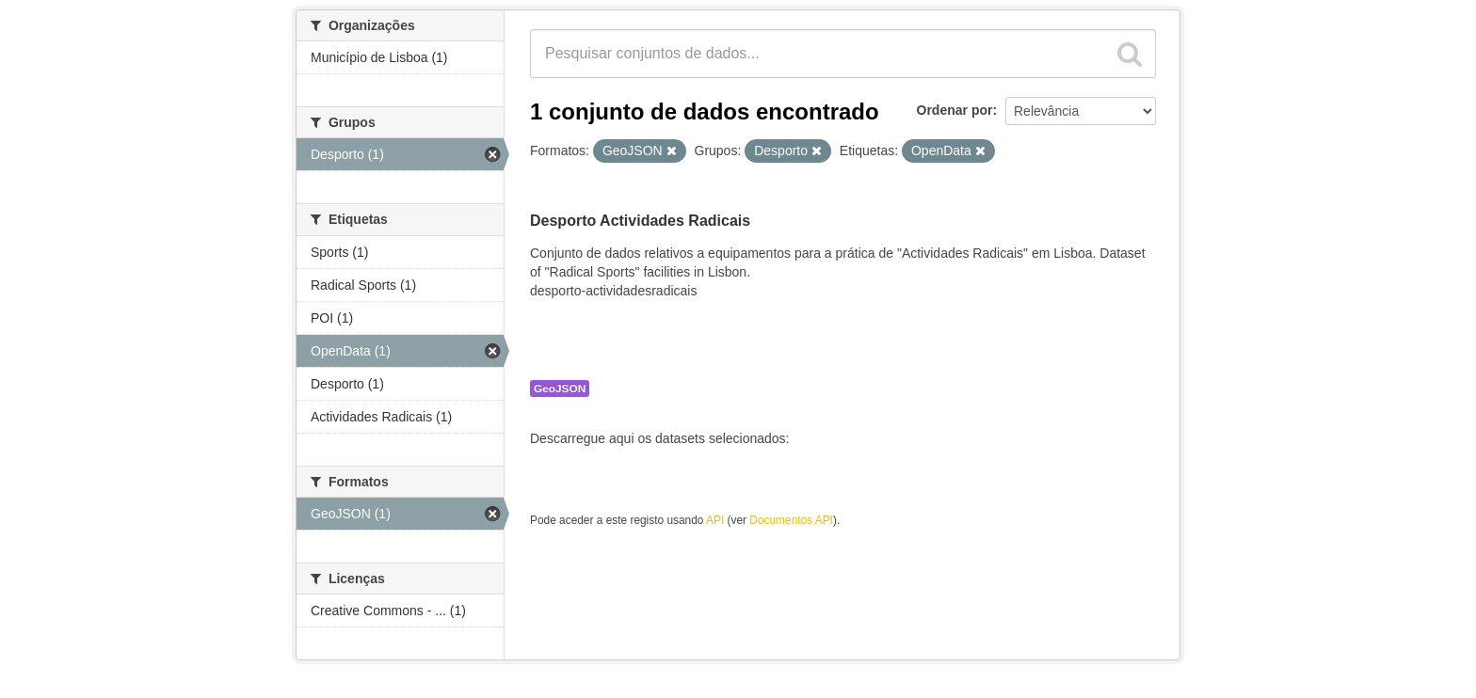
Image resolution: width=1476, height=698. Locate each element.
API (715, 520)
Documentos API (791, 520)
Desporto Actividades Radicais (640, 221)
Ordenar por (955, 110)
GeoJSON (560, 388)
